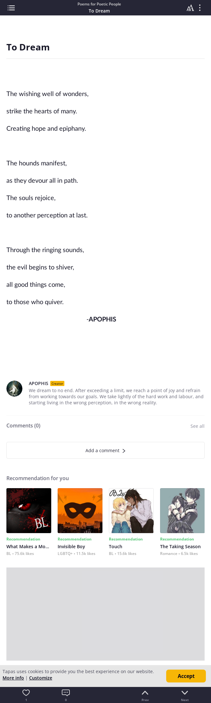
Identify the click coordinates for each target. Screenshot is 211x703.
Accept (186, 676)
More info (13, 678)
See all (198, 426)
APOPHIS (38, 383)
